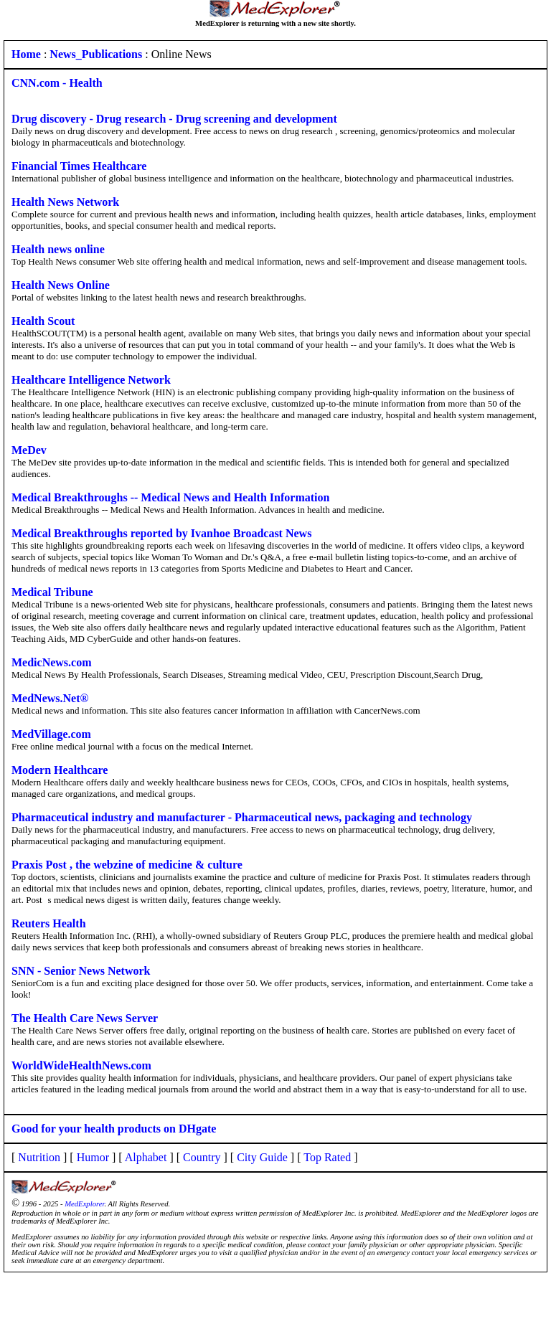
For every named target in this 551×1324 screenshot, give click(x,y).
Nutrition (39, 1157)
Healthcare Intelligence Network (91, 380)
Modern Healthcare (59, 770)
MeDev (29, 450)
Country (201, 1157)
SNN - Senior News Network (80, 971)
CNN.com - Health (57, 83)
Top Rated (327, 1157)
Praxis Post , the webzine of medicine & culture (126, 865)
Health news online (58, 249)
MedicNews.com (51, 662)
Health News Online (60, 285)
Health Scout (43, 321)
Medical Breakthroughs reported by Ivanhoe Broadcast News (161, 533)
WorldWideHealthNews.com (81, 1065)
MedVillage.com (51, 734)
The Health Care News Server (84, 1018)
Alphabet (146, 1157)
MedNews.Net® (49, 698)
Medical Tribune (52, 592)
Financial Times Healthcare (78, 166)
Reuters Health (48, 923)
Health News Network (65, 202)
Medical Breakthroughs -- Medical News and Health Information (170, 497)
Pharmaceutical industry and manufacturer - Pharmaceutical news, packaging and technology (241, 817)
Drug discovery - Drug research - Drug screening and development (174, 119)
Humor (93, 1157)
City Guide (262, 1157)
